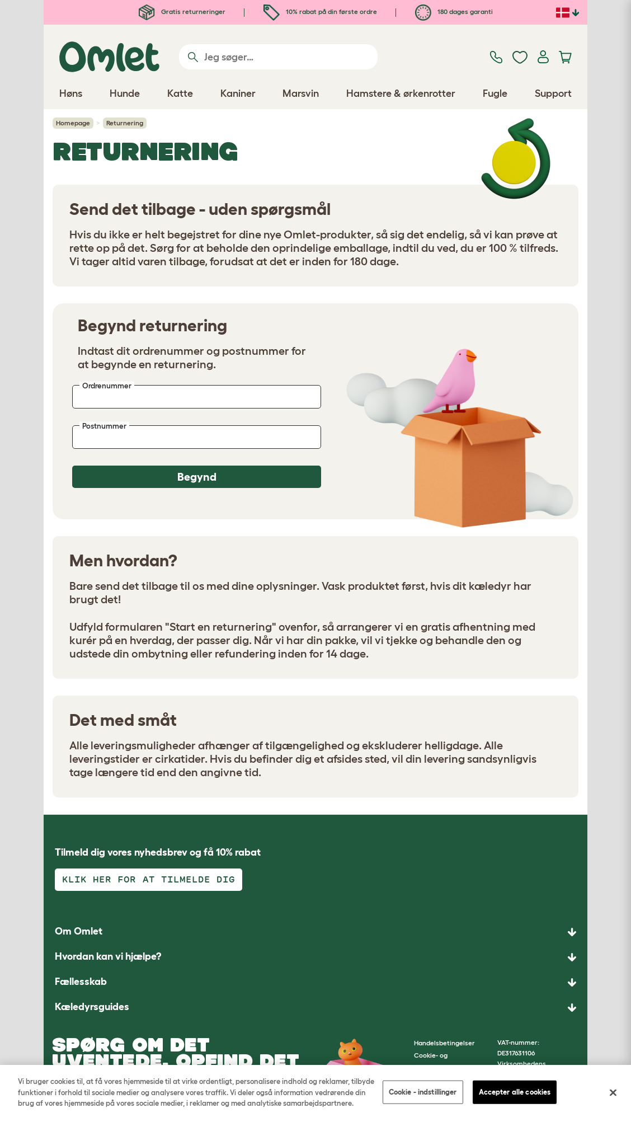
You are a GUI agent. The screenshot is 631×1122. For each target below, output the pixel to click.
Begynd (196, 477)
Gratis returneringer (182, 11)
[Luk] (613, 1093)
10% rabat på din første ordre (320, 11)
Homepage (73, 122)
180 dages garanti (454, 11)
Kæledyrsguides (92, 1006)
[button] (315, 1007)
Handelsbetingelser (444, 1042)
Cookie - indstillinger (423, 1092)
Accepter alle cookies (515, 1092)
